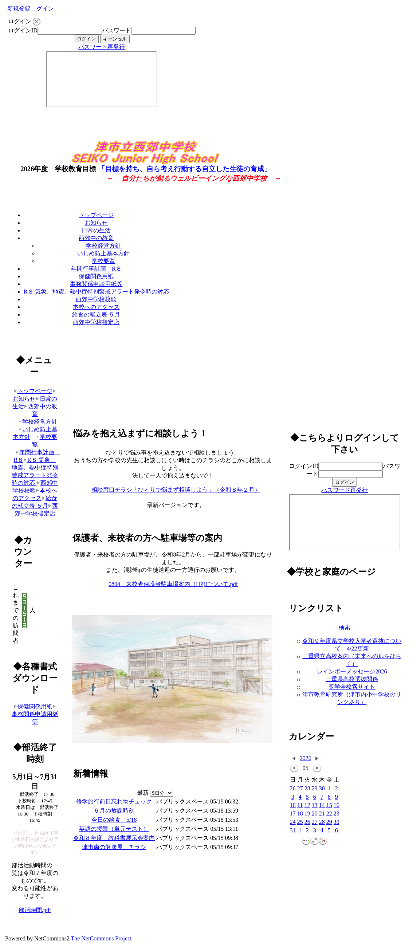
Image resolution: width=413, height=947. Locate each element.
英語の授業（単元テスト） (114, 829)
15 (329, 805)
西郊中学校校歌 (96, 299)
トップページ (96, 215)
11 (300, 805)
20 (315, 813)
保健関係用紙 (96, 276)
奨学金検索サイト (352, 687)
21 (322, 813)
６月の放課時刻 (114, 810)
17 (293, 813)
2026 (305, 758)
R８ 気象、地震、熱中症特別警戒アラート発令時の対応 (96, 291)
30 (322, 788)
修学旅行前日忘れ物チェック (114, 801)
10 (293, 805)
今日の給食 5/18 (114, 820)
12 (307, 805)
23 (336, 813)
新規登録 (19, 8)
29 (315, 788)
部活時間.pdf (35, 910)
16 (336, 805)
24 (293, 822)
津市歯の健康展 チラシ (114, 847)
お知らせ (96, 223)
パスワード (116, 30)
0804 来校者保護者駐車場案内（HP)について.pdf (173, 584)
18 (300, 813)
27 (300, 788)
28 (307, 788)
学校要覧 (103, 261)
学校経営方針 (103, 246)
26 (293, 788)
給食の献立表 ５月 (96, 314)
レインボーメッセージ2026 (352, 671)
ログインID (23, 30)
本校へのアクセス (96, 307)
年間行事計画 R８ (96, 269)
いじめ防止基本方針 (103, 253)
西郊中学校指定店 (96, 322)
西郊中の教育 (96, 238)
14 (322, 805)
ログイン (42, 8)
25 (300, 822)
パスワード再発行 (101, 47)
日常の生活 (96, 230)
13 (315, 805)
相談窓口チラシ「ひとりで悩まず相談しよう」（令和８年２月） (175, 490)
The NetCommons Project (101, 938)
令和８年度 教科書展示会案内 (114, 838)
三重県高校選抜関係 (352, 679)
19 (307, 813)
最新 (155, 793)
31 (293, 830)
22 (329, 813)
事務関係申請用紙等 (96, 284)
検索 (344, 627)
